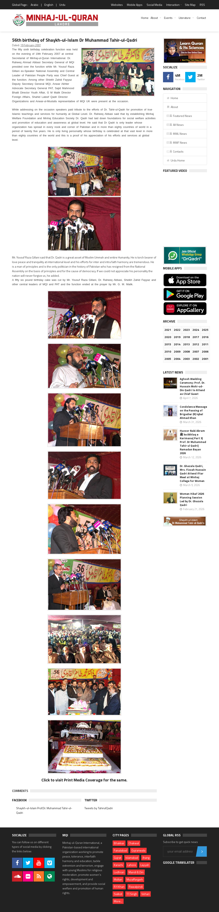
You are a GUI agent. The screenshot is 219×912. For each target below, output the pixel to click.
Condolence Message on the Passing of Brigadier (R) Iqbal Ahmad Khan (193, 412)
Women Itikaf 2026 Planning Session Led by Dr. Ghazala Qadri (192, 499)
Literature (185, 18)
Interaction (173, 4)
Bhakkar (119, 843)
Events (168, 18)
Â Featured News (179, 116)
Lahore (131, 865)
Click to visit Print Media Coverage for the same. (84, 780)
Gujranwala (138, 850)
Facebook (19, 800)
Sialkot (118, 894)
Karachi (118, 865)
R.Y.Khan (119, 886)
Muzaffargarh (135, 879)
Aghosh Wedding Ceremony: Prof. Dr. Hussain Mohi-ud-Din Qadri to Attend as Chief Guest (192, 386)
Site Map (190, 4)
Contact (201, 18)
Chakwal (134, 843)
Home (144, 18)
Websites (117, 4)
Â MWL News (176, 133)
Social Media (154, 4)
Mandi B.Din (136, 872)
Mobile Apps (134, 4)
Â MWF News (176, 142)
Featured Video (175, 170)
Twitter (90, 800)
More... (118, 901)
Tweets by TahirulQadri (98, 808)
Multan (118, 879)
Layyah (144, 865)
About (154, 18)
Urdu (62, 4)
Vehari (145, 894)
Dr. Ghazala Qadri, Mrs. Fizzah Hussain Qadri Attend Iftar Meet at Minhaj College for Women (193, 473)
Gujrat (117, 857)
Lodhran (119, 872)
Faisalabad (120, 850)
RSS (202, 4)
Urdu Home (175, 160)
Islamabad (131, 857)
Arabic (34, 4)
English (48, 4)
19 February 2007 (30, 45)
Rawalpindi (136, 886)
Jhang (146, 857)
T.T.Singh (132, 894)
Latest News (173, 372)
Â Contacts (175, 151)
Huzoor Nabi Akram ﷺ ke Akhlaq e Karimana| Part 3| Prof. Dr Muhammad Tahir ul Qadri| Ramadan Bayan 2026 (193, 442)
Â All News (175, 124)
